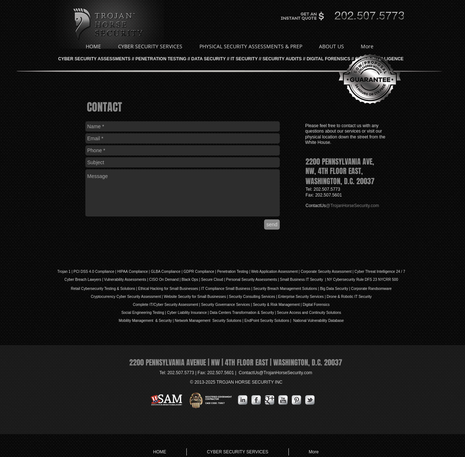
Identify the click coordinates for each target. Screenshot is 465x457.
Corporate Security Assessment (326, 272)
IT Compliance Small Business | (227, 289)
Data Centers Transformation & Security (242, 313)
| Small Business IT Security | (302, 280)
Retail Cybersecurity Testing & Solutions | (104, 289)
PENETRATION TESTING (161, 58)
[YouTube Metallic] (283, 400)
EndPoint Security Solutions (266, 321)
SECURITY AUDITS (282, 58)
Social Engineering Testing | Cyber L (150, 313)
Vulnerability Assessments (125, 280)
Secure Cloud (212, 280)
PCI (76, 272)
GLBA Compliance (166, 272)
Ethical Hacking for (153, 289)
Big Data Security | (335, 289)
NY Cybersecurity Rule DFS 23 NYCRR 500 (362, 280)
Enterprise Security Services (301, 297)
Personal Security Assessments (251, 280)
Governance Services (232, 305)
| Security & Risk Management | (276, 305)
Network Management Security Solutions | (209, 321)
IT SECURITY (244, 58)
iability (185, 313)
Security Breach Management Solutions (285, 289)
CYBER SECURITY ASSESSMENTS (94, 58)
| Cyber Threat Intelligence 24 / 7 (378, 272)
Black (186, 280)
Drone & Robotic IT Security (349, 297)
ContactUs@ (275, 372)
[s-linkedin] (242, 400)
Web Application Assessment (274, 272)
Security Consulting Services (252, 297)
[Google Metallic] (269, 400)
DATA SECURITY (208, 58)
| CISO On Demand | (163, 280)
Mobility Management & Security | (147, 321)
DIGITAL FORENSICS (328, 58)
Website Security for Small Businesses (195, 297)
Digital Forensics (316, 305)
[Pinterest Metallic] (296, 400)
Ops (194, 280)
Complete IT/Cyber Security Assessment (165, 305)
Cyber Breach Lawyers (82, 280)
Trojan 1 (63, 272)
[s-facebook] (256, 400)
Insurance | (200, 313)
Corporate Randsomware (371, 289)
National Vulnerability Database (318, 321)
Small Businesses (183, 289)
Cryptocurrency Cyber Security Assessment (126, 297)
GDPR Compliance (198, 272)
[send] (272, 224)
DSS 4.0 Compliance (97, 272)
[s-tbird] (310, 400)
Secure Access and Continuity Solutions (309, 313)
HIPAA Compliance (132, 272)
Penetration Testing (232, 272)
